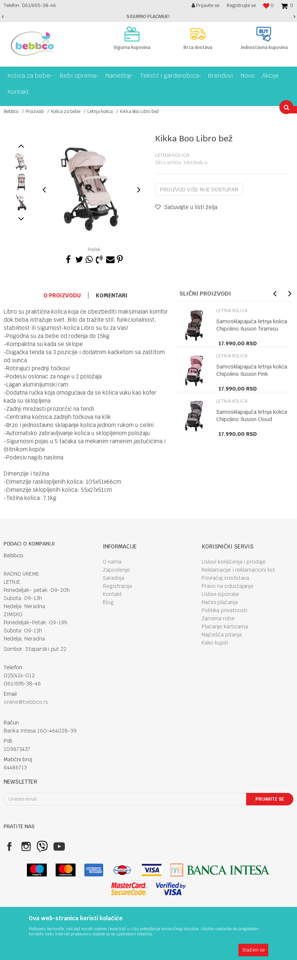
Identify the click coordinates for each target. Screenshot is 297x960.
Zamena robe (218, 618)
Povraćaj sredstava (225, 578)
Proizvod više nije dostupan (199, 189)
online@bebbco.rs (26, 702)
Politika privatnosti (224, 610)
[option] (148, 16)
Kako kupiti (215, 643)
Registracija (117, 586)
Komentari (111, 295)
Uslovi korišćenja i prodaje (234, 562)
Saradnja (113, 578)
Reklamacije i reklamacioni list (238, 570)
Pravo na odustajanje (228, 586)
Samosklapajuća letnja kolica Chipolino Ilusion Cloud (251, 416)
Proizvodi (34, 111)
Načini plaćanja (220, 602)
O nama (112, 562)
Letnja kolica (100, 111)
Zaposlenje (116, 570)
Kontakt (112, 594)
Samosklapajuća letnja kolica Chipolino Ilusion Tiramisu (251, 325)
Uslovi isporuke (220, 594)
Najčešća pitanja (222, 635)
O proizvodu (62, 295)
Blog (108, 602)
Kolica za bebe (65, 111)
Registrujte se (241, 5)
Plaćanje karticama (225, 626)
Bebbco (11, 111)
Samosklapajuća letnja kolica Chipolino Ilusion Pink (251, 370)
